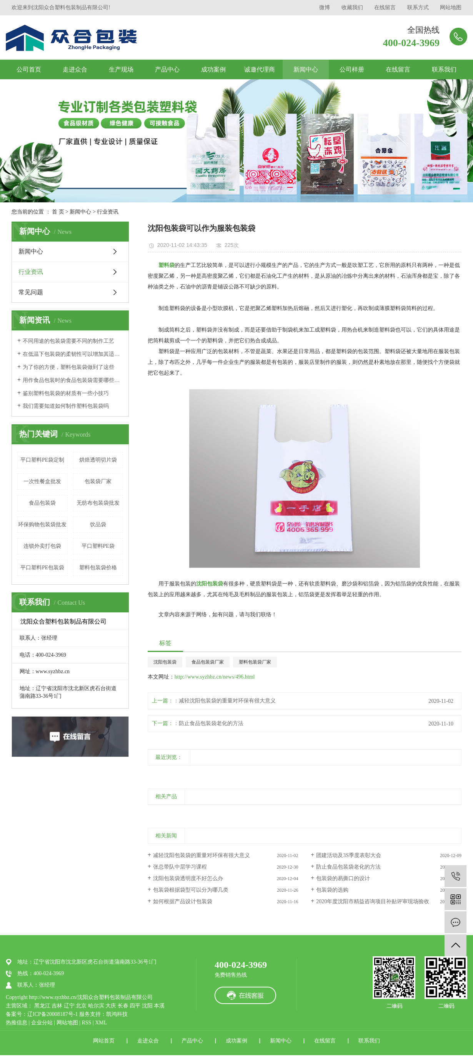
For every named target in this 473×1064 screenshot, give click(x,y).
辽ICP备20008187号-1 (52, 1014)
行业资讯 (107, 212)
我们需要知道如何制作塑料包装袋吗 (66, 406)
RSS (86, 1023)
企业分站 (42, 1023)
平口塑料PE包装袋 (42, 567)
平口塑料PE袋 (98, 546)
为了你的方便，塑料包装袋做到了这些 (68, 367)
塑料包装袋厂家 (255, 662)
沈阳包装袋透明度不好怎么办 (188, 878)
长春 (123, 1006)
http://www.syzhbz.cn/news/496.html (215, 677)
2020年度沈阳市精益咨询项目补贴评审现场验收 (372, 901)
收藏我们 (352, 7)
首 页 (58, 212)
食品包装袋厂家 (208, 662)
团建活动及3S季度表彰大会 (348, 855)
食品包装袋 (42, 503)
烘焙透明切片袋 (98, 460)
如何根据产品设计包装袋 (182, 901)
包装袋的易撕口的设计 (343, 878)
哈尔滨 (96, 1006)
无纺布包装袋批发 (98, 503)
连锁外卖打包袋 (42, 546)
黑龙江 (42, 1006)
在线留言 (385, 7)
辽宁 (69, 1006)
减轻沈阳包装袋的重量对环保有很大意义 (227, 701)
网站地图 (450, 7)
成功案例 (213, 69)
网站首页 (104, 1041)
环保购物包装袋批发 (42, 524)
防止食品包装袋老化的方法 (211, 723)
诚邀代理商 (259, 69)
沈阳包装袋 (165, 662)
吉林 (57, 1006)
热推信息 (16, 1023)
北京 (81, 1006)
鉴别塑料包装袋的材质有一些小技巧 (66, 393)
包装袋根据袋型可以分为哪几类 (190, 890)
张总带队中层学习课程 (180, 867)
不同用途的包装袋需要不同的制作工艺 (68, 341)
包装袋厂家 (98, 481)
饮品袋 (98, 524)
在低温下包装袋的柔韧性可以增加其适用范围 (73, 354)
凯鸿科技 (117, 1014)
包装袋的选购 (332, 890)
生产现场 (121, 69)
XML (101, 1023)
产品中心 (167, 69)
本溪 (159, 1006)
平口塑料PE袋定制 (42, 460)
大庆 (110, 1006)
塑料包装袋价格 (98, 567)
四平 (135, 1006)
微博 (324, 7)
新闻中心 (305, 69)
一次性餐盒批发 (42, 481)
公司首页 (29, 69)
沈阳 (147, 1006)
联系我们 (444, 69)
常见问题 (30, 292)
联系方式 (418, 7)
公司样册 (352, 69)
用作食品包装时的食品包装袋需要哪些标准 (73, 380)
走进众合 (75, 69)
